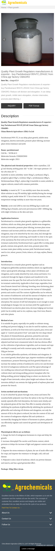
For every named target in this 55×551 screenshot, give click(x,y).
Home (3, 8)
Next (51, 39)
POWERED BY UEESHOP (44, 545)
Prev (4, 39)
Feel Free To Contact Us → (12, 508)
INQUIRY (12, 106)
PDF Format (34, 106)
